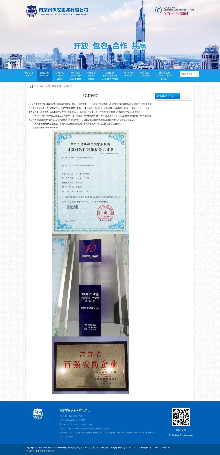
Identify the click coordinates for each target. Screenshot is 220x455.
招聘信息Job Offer (128, 74)
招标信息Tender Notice (91, 75)
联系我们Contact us (144, 74)
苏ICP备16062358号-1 (58, 447)
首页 (47, 86)
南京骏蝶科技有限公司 (45, 451)
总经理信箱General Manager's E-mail (164, 75)
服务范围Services (44, 74)
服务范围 (56, 86)
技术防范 (67, 86)
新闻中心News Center (59, 75)
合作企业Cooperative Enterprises (75, 75)
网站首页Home (28, 74)
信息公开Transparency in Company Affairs (110, 75)
